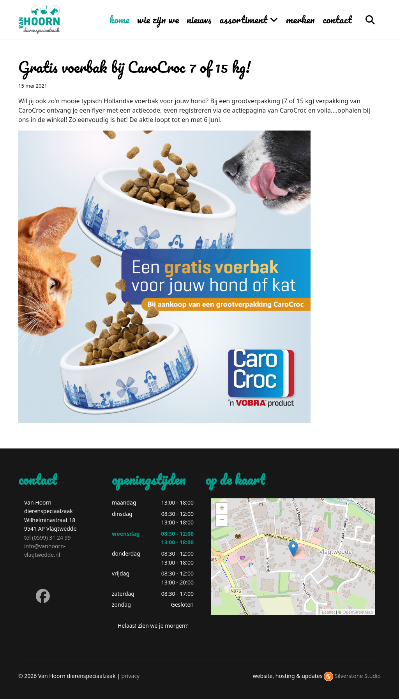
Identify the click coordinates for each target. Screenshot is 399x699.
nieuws (199, 19)
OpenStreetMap (358, 612)
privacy (130, 676)
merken (300, 19)
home (119, 19)
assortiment (243, 19)
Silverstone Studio (358, 676)
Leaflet (328, 612)
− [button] (221, 520)
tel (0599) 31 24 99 (47, 537)
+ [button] (221, 509)
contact (337, 19)
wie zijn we (158, 19)
